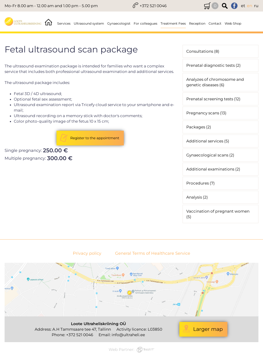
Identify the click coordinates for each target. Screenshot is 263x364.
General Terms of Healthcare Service (152, 253)
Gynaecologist (118, 23)
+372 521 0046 (153, 5)
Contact (215, 23)
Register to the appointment (94, 138)
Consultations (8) (202, 51)
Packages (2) (198, 127)
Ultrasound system (89, 23)
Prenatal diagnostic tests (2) (213, 65)
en (249, 5)
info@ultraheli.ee (128, 334)
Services (64, 23)
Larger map (208, 329)
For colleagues (145, 23)
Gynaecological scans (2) (210, 155)
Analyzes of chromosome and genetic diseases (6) (215, 82)
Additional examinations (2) (213, 169)
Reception (197, 23)
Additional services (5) (207, 141)
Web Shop (233, 23)
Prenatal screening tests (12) (213, 99)
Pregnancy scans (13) (206, 113)
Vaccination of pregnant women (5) (217, 214)
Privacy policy (87, 253)
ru (256, 5)
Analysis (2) (197, 197)
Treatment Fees (173, 23)
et (243, 5)
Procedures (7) (200, 183)
